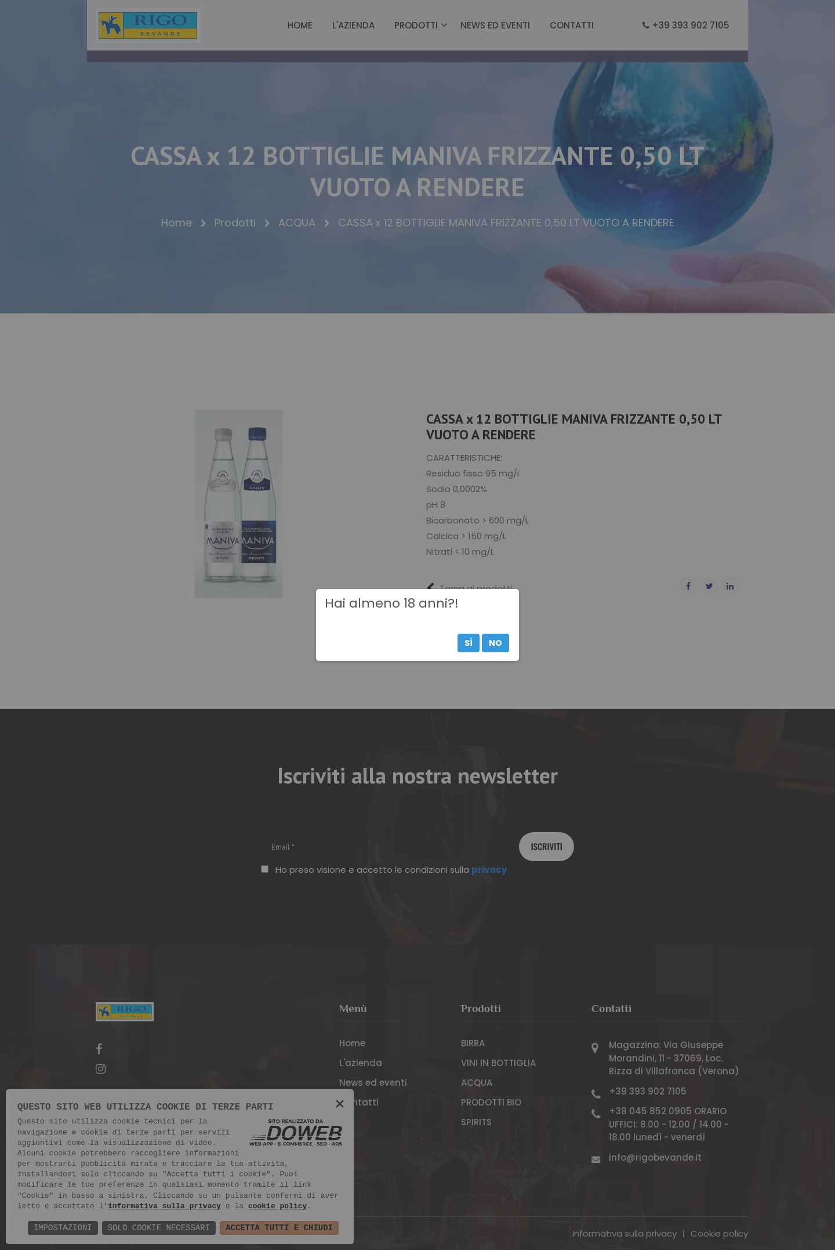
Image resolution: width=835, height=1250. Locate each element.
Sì (468, 643)
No (495, 643)
